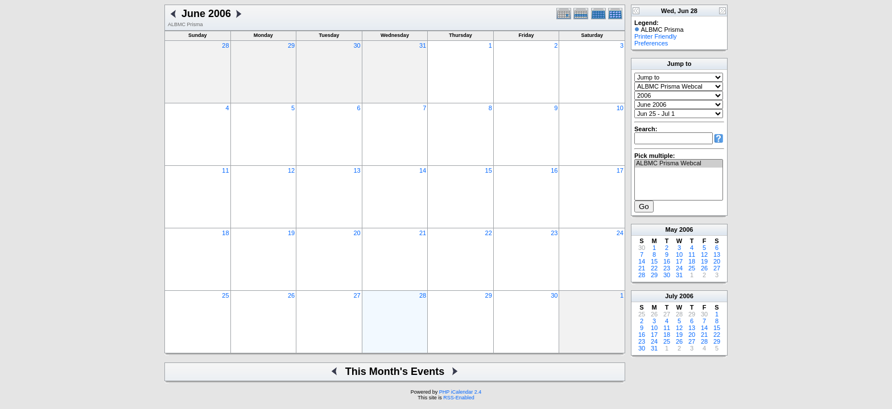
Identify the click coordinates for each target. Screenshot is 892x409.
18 (225, 232)
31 (422, 45)
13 (356, 170)
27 (356, 295)
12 (291, 170)
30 (356, 45)
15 (488, 170)
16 (554, 170)
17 (620, 170)
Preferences (651, 43)
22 (488, 232)
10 (620, 108)
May (672, 229)
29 (291, 45)
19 (291, 232)
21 (422, 232)
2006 (686, 229)
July (671, 296)
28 (225, 45)
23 (554, 232)
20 (356, 232)
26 (291, 295)
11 (225, 170)
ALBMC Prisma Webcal (678, 164)
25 (225, 295)
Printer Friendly (655, 36)
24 (620, 232)
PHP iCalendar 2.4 (460, 392)
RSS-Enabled (458, 397)
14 (422, 170)
